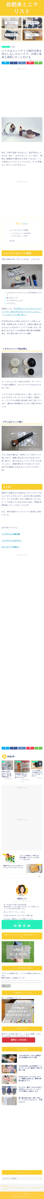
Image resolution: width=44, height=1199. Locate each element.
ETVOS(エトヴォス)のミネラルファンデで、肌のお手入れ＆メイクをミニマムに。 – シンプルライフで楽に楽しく (22, 312)
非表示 (25, 224)
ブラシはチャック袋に (21, 236)
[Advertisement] (22, 92)
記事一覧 (29, 915)
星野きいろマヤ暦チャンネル (22, 919)
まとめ (11, 241)
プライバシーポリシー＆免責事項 (20, 1193)
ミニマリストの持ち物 (11, 534)
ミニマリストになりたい (12, 540)
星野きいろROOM (18, 1040)
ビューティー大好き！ (11, 547)
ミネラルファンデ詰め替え (22, 233)
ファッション (6, 46)
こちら (22, 912)
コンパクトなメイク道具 (18, 230)
